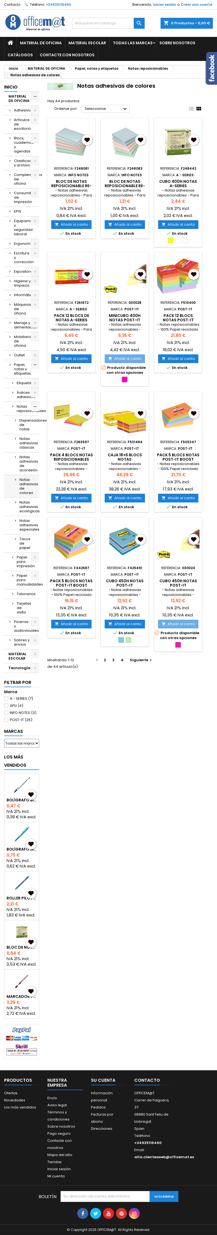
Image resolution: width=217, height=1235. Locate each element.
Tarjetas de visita (24, 608)
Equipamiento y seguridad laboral (26, 227)
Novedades (14, 1100)
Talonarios (26, 593)
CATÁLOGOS (20, 55)
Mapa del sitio (59, 1154)
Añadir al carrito (71, 224)
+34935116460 (58, 4)
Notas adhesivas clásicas (28, 443)
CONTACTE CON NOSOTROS (67, 55)
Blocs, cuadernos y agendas (24, 145)
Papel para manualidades (28, 580)
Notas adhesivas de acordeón (28, 463)
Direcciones (101, 1128)
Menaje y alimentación (26, 325)
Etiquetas (25, 383)
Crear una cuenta (196, 4)
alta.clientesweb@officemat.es (164, 1157)
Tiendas (54, 1162)
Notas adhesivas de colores (28, 486)
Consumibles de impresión (26, 197)
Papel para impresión (26, 562)
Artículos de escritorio (22, 124)
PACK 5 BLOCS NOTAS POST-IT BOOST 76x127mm (178, 459)
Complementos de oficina (26, 179)
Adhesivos (23, 110)
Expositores (24, 271)
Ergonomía (24, 243)
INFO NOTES (23, 712)
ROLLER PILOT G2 (22, 898)
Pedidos (98, 1107)
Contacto (12, 4)
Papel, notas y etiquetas (22, 369)
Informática (24, 295)
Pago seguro (59, 1133)
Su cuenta (103, 1080)
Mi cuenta (56, 1176)
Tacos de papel (24, 543)
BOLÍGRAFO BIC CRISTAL (22, 800)
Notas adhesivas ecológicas (29, 507)
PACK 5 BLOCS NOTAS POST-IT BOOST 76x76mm (71, 585)
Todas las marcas (133, 43)
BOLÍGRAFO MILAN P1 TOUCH (22, 849)
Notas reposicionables (28, 408)
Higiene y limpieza (22, 283)
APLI (16, 705)
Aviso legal (57, 1105)
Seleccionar (106, 109)
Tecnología (19, 668)
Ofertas (11, 1093)
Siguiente (141, 660)
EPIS (17, 211)
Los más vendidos (15, 761)
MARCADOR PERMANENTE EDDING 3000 (22, 996)
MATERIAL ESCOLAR (87, 43)
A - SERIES (21, 698)
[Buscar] (108, 23)
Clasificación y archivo (25, 163)
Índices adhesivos (26, 394)
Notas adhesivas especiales (29, 525)
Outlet (19, 355)
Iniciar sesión (164, 4)
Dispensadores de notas (29, 425)
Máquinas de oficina (23, 309)
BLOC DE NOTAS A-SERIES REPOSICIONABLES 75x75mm (22, 947)
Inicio (11, 87)
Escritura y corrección (24, 257)
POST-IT (21, 719)
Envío (52, 1098)
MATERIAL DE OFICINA (41, 43)
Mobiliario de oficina (23, 341)
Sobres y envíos (22, 642)
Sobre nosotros (177, 43)
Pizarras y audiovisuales (26, 626)
